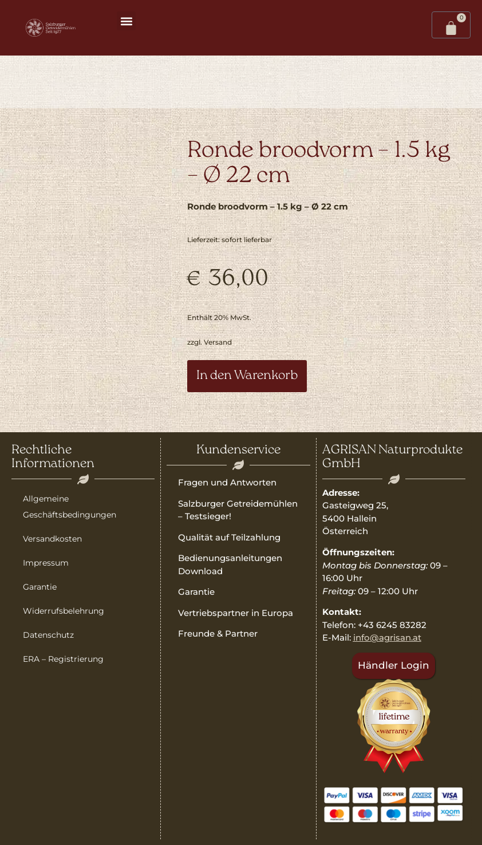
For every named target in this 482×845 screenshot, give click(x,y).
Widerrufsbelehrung (63, 611)
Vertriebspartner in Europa (235, 612)
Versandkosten (52, 539)
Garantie (40, 587)
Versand (218, 342)
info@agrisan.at (387, 637)
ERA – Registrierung (63, 659)
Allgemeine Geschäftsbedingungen (69, 506)
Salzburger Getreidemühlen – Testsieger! (238, 510)
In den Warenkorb (247, 375)
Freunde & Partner (218, 633)
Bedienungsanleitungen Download (230, 564)
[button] (126, 20)
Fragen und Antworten (227, 482)
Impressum (46, 563)
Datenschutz (48, 635)
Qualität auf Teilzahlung (229, 537)
